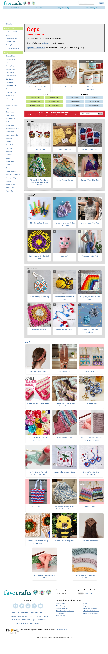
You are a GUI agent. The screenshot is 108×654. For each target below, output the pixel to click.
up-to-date (45, 44)
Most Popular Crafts (12, 136)
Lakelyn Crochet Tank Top (90, 224)
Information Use (73, 115)
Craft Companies (11, 77)
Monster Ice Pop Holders (39, 224)
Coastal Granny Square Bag (39, 298)
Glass (7, 109)
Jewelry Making (10, 119)
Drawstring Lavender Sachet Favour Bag (65, 225)
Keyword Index (42, 617)
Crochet (8, 90)
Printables (9, 156)
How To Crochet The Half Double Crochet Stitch (38, 474)
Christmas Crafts (11, 60)
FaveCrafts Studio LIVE (13, 49)
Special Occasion (11, 172)
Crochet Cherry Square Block (64, 473)
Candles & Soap (10, 57)
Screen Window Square (64, 181)
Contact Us (34, 614)
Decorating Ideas (11, 93)
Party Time (9, 149)
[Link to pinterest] (28, 606)
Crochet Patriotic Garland (64, 331)
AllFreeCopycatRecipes (90, 609)
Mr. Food (85, 604)
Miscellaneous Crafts (12, 129)
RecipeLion (86, 607)
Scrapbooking (10, 162)
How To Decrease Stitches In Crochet (44, 577)
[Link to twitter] (21, 606)
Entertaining (9, 100)
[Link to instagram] (34, 606)
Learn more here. (61, 630)
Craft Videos (9, 83)
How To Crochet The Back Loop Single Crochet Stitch (91, 440)
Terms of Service (22, 624)
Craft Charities (10, 73)
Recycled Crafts (10, 42)
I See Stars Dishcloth (64, 439)
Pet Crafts (9, 152)
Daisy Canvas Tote (91, 372)
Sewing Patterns (75, 102)
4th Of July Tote (37, 507)
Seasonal (8, 165)
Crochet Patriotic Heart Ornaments (91, 474)
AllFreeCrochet (60, 604)
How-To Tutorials (94, 102)
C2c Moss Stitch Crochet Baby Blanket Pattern (64, 405)
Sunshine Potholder (39, 331)
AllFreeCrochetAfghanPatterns (65, 612)
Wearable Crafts (11, 185)
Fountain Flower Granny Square (64, 88)
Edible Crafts (10, 96)
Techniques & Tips (11, 179)
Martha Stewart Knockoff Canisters (91, 89)
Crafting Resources (11, 46)
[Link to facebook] (15, 606)
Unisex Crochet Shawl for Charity (38, 89)
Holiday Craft (10, 116)
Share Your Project (11, 33)
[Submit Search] (101, 3)
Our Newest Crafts (11, 39)
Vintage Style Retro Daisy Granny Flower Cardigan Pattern (39, 183)
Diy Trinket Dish (91, 404)
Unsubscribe (34, 624)
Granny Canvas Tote (91, 507)
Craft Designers (10, 80)
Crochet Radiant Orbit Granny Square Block (38, 543)
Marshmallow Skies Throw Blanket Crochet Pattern (64, 508)
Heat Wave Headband (38, 372)
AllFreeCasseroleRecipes (90, 614)
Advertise (24, 614)
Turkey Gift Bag (39, 150)
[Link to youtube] (40, 606)
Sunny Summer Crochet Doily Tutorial (39, 258)
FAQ (41, 614)
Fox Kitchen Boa (64, 372)
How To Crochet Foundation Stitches (85, 577)
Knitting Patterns (94, 106)
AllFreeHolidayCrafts (62, 609)
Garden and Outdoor (12, 106)
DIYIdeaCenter (60, 614)
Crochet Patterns (35, 106)
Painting (8, 142)
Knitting (8, 123)
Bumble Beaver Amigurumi (64, 542)
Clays (7, 63)
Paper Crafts (10, 146)
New (27, 343)
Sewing (8, 169)
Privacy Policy (64, 115)
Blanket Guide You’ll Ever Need (38, 404)
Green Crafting (10, 113)
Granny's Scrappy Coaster (90, 150)
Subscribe (9, 25)
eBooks (8, 36)
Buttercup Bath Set (64, 150)
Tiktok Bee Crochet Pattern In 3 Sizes (64, 299)
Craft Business (10, 70)
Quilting (8, 159)
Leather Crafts (10, 126)
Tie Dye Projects (94, 98)
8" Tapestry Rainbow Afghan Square (90, 299)
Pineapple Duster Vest (90, 257)
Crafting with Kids (11, 86)
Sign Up (100, 114)
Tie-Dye (8, 182)
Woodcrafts (9, 192)
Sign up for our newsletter (36, 48)
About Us (15, 614)
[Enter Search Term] (87, 3)
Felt (7, 103)
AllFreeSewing (60, 616)
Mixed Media (10, 133)
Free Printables (75, 98)
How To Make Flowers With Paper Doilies (38, 440)
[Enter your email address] (67, 594)
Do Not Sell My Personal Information (21, 617)
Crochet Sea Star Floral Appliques (90, 332)
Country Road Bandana (91, 542)
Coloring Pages (10, 67)
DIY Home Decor (54, 106)
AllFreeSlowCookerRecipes (91, 612)
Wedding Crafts (10, 188)
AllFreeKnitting (60, 607)
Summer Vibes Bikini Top (90, 181)
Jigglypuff (64, 257)
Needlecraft (9, 139)
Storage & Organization (13, 175)
